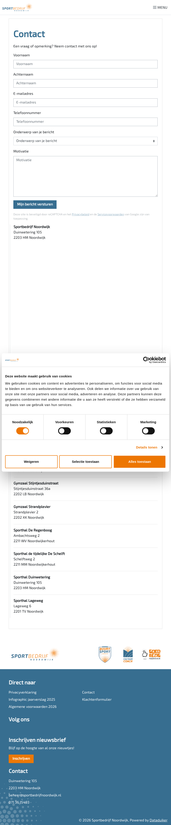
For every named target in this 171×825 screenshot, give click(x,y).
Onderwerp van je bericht (33, 132)
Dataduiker (158, 820)
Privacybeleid (80, 214)
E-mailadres (23, 94)
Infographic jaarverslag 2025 (32, 700)
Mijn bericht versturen (35, 204)
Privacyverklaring (23, 692)
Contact (88, 692)
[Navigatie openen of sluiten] (161, 7)
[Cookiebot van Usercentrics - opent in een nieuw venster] (146, 360)
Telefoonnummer (27, 113)
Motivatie (21, 151)
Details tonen (146, 447)
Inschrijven (21, 759)
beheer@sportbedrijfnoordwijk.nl (35, 795)
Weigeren (31, 461)
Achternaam (23, 74)
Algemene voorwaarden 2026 (33, 707)
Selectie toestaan (85, 461)
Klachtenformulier (97, 700)
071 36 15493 (19, 802)
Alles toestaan (139, 461)
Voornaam (21, 55)
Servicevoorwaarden (111, 214)
